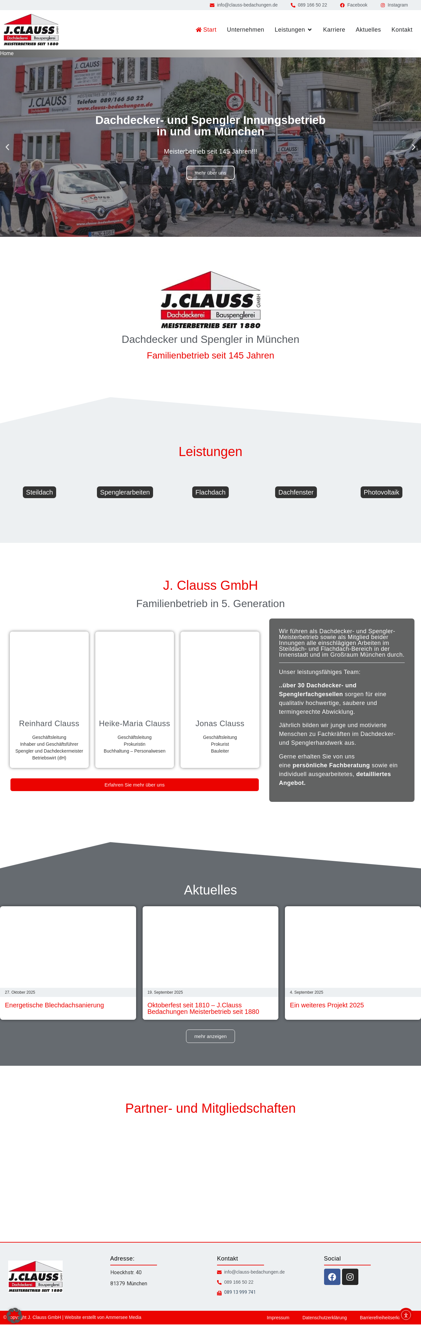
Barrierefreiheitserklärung (385, 1317)
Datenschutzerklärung (325, 1317)
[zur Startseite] (31, 29)
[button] (7, 147)
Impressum (278, 1317)
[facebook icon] (332, 1277)
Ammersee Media (123, 1317)
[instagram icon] (350, 1277)
